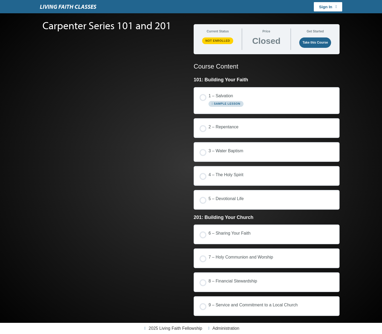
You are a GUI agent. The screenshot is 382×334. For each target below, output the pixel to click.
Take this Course (315, 42)
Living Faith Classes (68, 6)
